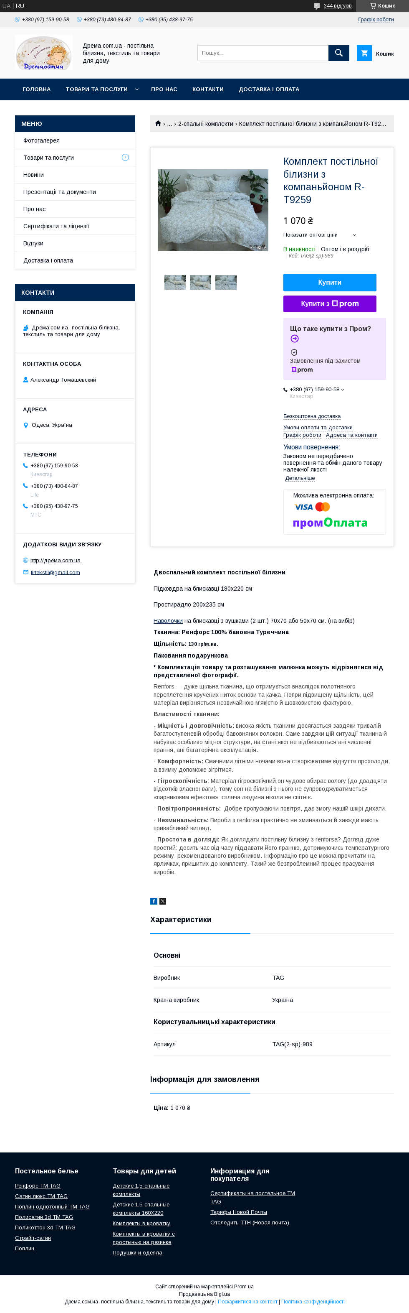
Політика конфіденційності (313, 1302)
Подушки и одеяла (137, 1252)
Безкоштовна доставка (312, 416)
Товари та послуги (97, 89)
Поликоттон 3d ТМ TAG (45, 1227)
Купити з (330, 304)
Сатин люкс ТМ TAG (41, 1196)
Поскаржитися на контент (248, 1302)
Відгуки (33, 243)
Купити (330, 282)
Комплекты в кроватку (141, 1223)
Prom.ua (244, 1287)
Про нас (164, 89)
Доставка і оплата (269, 89)
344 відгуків (338, 6)
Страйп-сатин (33, 1238)
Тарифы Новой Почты (238, 1212)
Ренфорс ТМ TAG (38, 1186)
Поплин (24, 1248)
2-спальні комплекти (205, 123)
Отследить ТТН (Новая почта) (249, 1222)
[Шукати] (338, 53)
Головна (36, 89)
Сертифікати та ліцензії (56, 226)
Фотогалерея (41, 140)
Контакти (208, 89)
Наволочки (168, 620)
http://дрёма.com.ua (55, 560)
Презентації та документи (59, 192)
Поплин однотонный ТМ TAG (52, 1206)
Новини (33, 174)
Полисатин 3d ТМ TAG (44, 1217)
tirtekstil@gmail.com (55, 572)
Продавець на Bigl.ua (204, 1294)
